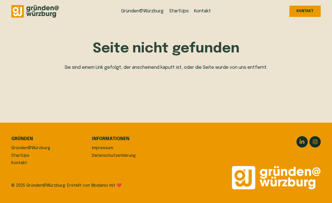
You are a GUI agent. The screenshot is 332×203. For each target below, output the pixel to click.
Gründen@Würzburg (30, 148)
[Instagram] (315, 141)
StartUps (20, 156)
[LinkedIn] (302, 141)
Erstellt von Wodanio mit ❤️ (94, 185)
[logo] (35, 11)
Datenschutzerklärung (114, 156)
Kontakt (19, 163)
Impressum (102, 148)
